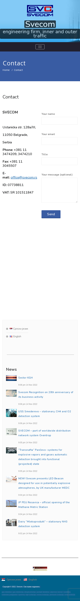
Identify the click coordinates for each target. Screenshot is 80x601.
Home (6, 70)
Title (60, 160)
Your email (60, 140)
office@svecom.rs (24, 177)
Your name (60, 120)
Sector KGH (25, 377)
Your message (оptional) (60, 189)
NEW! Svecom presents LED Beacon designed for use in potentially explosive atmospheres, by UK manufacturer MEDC (44, 483)
